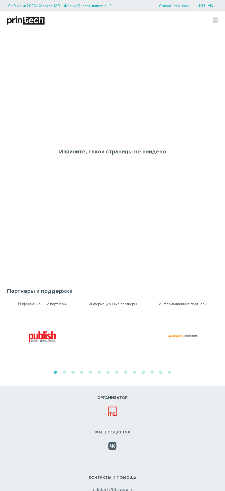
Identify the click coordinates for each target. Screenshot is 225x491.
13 (161, 371)
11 (143, 371)
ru (202, 5)
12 (152, 371)
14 (170, 371)
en (210, 5)
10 (134, 371)
